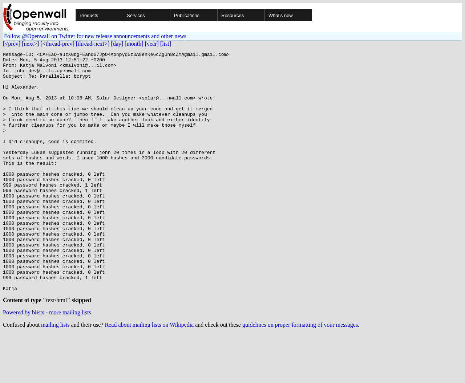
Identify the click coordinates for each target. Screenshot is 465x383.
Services (136, 15)
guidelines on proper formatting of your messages (300, 374)
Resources (232, 15)
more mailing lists (70, 361)
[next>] (30, 44)
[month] (134, 44)
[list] (165, 44)
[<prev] (11, 44)
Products (89, 15)
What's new (280, 15)
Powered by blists (23, 361)
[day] (117, 44)
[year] (152, 44)
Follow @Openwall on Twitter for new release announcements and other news (95, 36)
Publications (186, 15)
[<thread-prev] (57, 44)
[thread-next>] (93, 44)
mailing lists (55, 374)
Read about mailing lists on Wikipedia (149, 374)
